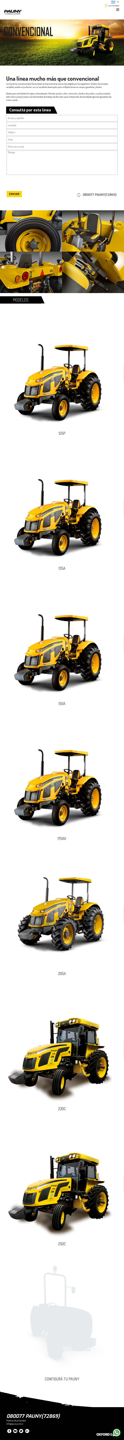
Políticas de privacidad (16, 1420)
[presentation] (31, 183)
